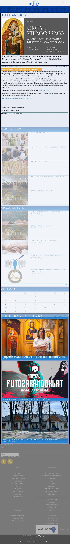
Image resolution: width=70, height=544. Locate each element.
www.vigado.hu (44, 90)
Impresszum (35, 539)
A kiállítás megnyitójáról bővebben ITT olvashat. (17, 98)
